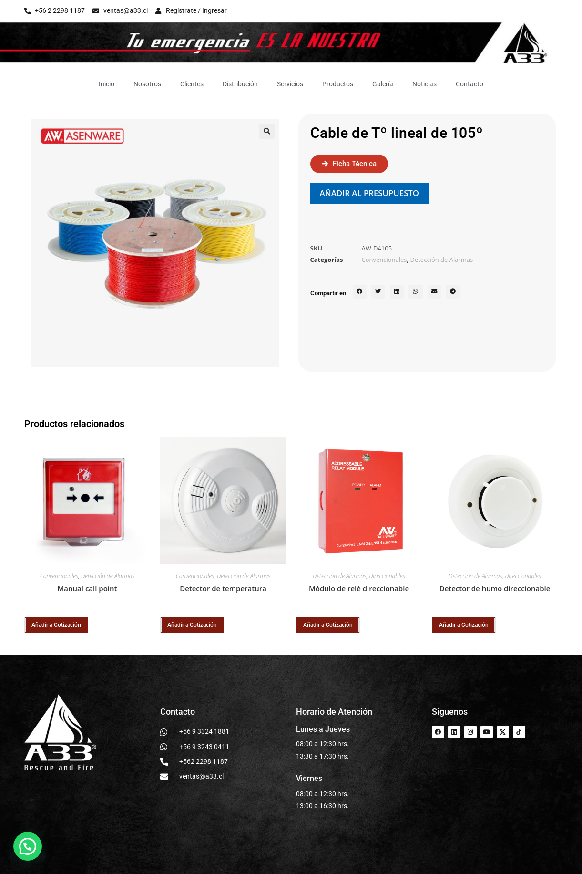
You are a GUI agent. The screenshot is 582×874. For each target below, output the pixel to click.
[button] (267, 131)
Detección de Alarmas (441, 259)
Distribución (240, 84)
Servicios (290, 84)
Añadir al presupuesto (369, 192)
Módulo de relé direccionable (359, 588)
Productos (337, 84)
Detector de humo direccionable (495, 588)
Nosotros (147, 84)
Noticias (424, 84)
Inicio (106, 84)
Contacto (469, 84)
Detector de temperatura (223, 588)
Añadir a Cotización (56, 625)
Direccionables (387, 576)
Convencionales (384, 259)
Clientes (192, 84)
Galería (382, 84)
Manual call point (87, 588)
